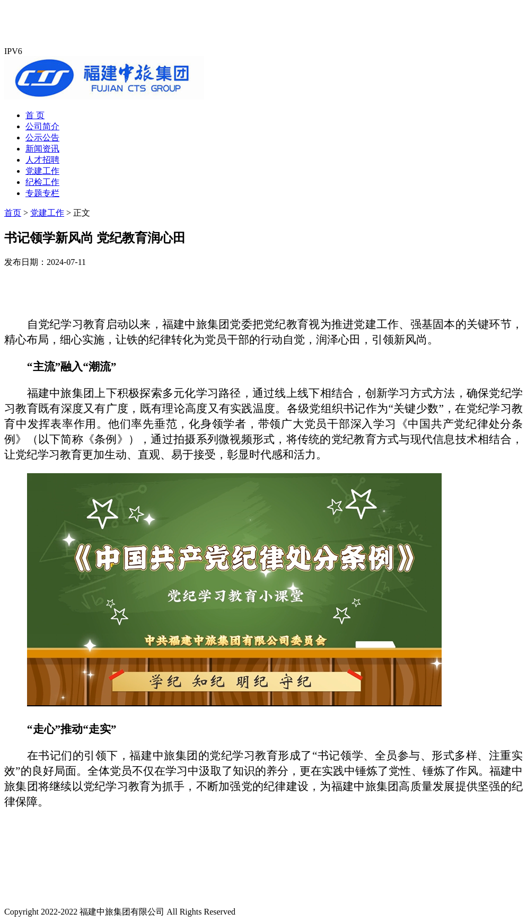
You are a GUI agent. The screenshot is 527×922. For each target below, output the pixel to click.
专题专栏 (42, 193)
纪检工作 (42, 182)
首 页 (35, 115)
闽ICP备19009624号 (274, 911)
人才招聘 (42, 159)
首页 (12, 212)
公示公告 (42, 137)
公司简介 (42, 126)
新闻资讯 (42, 148)
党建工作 (42, 170)
